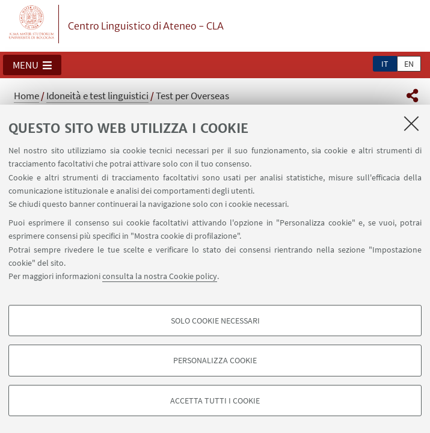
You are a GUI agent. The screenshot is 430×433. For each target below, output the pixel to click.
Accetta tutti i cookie (215, 400)
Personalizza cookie (215, 360)
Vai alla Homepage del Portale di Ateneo (32, 24)
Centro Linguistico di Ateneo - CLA (146, 26)
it (385, 63)
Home (26, 95)
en (409, 63)
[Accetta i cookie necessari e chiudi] (411, 123)
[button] (32, 65)
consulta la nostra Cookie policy (159, 276)
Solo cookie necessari (215, 320)
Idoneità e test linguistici (97, 95)
